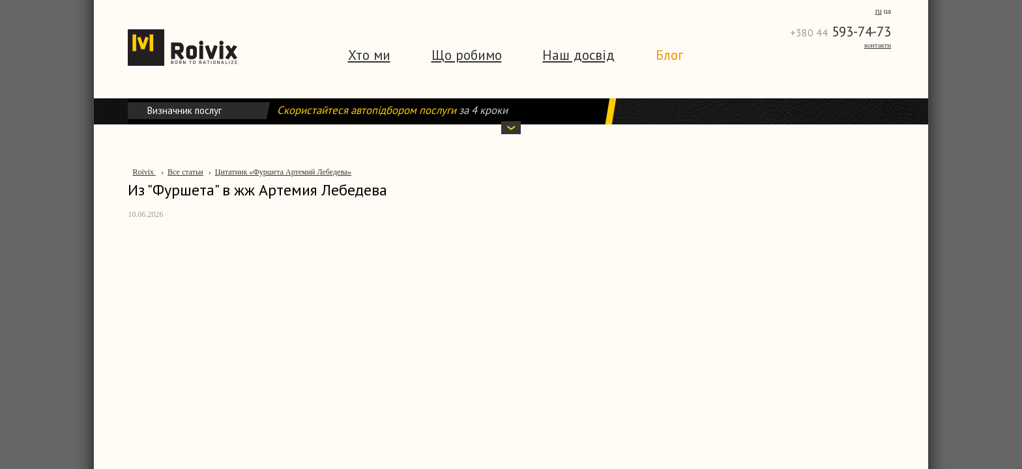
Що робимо (466, 55)
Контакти (877, 45)
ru (878, 11)
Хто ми (369, 55)
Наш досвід (578, 55)
